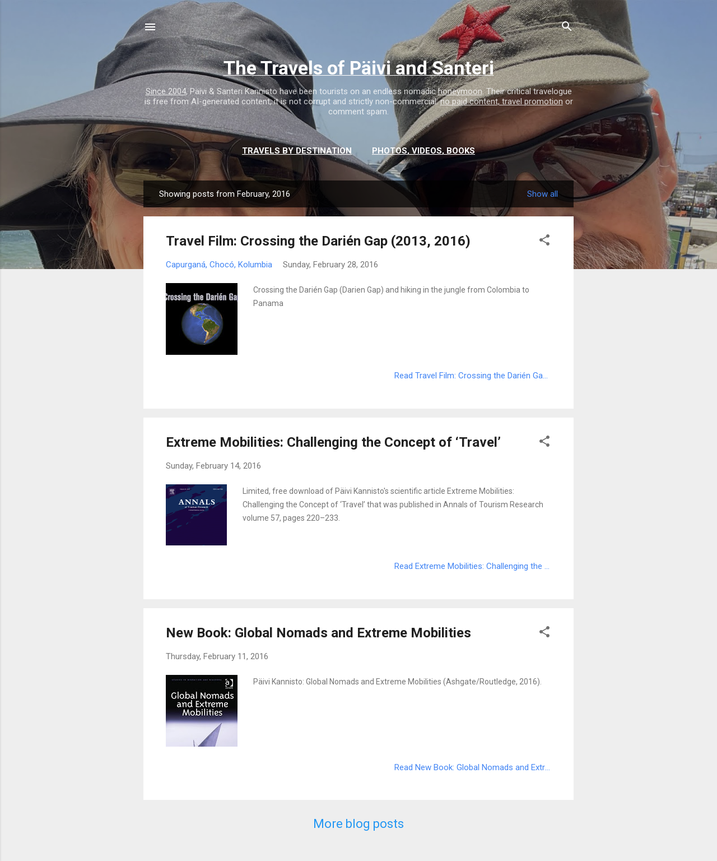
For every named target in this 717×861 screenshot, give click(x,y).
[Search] (567, 28)
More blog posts (358, 824)
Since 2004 (166, 91)
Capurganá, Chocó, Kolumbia (219, 265)
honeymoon (460, 91)
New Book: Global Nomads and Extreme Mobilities (318, 633)
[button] (544, 242)
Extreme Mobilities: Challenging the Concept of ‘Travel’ (333, 442)
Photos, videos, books (423, 151)
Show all (542, 194)
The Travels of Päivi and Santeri (359, 68)
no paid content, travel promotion (501, 101)
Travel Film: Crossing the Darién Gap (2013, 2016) (318, 241)
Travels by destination (297, 151)
